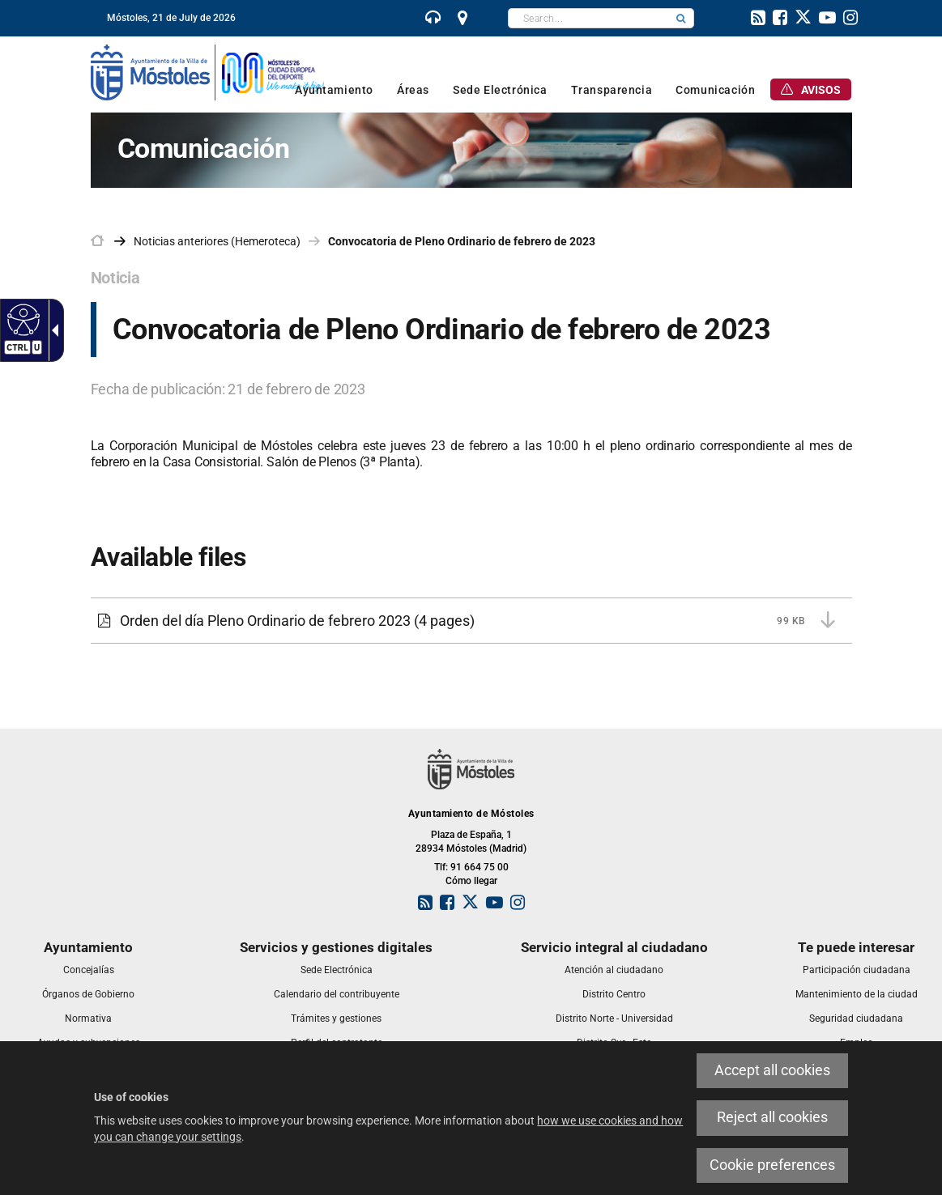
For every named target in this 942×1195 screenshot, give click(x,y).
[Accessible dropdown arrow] (51, 330)
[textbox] (588, 18)
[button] (681, 18)
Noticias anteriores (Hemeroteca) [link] (217, 241)
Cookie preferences (772, 1165)
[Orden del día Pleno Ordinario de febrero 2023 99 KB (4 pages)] (471, 621)
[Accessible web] (21, 319)
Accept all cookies (772, 1070)
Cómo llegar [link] (471, 881)
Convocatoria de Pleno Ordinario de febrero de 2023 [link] (461, 241)
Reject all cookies (772, 1117)
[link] (433, 19)
